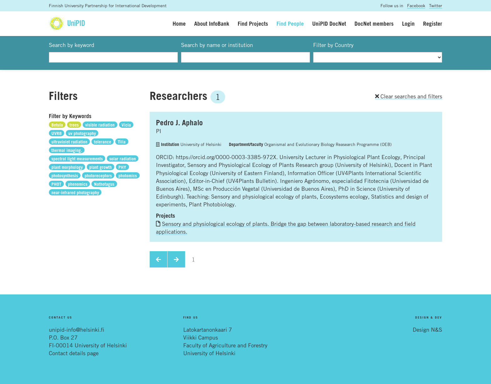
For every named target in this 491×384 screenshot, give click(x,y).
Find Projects (253, 23)
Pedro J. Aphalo (179, 122)
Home (179, 23)
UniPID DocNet (329, 23)
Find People (290, 23)
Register (432, 23)
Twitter (435, 5)
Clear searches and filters (408, 96)
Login (408, 23)
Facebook (416, 5)
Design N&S (427, 329)
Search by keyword (71, 44)
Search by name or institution (217, 44)
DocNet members (374, 23)
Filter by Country (333, 44)
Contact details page (74, 353)
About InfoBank (211, 23)
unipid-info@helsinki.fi (76, 329)
